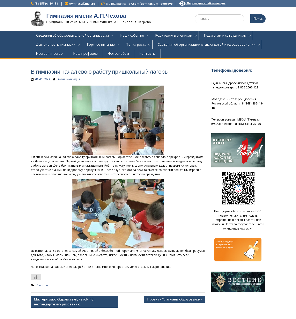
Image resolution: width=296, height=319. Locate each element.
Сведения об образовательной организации (72, 35)
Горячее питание (101, 44)
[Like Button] (36, 277)
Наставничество (49, 53)
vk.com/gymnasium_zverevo (151, 4)
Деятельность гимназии (55, 44)
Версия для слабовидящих (202, 3)
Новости (42, 285)
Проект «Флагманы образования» (174, 299)
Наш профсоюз (85, 53)
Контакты (147, 53)
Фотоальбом (118, 53)
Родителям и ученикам (173, 35)
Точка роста (136, 44)
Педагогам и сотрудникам (225, 35)
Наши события (132, 35)
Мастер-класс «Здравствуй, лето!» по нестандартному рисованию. (64, 301)
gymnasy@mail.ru (82, 4)
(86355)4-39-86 (46, 4)
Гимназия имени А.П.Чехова (86, 15)
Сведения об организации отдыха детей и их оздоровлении (207, 44)
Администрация (69, 79)
